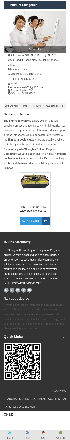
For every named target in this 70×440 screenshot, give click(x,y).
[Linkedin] (17, 290)
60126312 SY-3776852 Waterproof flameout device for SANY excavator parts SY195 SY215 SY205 (33, 209)
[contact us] (35, 32)
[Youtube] (29, 290)
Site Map (29, 406)
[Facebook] (6, 290)
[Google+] (12, 290)
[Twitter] (23, 290)
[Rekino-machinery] (22, 361)
